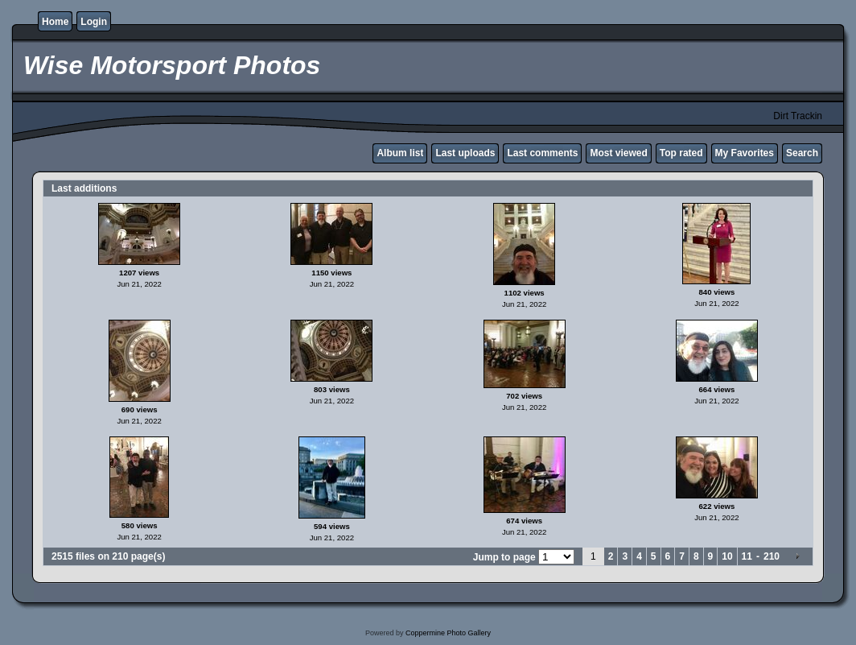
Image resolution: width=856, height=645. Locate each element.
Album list (400, 153)
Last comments (542, 153)
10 (727, 556)
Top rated (681, 153)
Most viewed (618, 153)
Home (55, 21)
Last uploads (465, 153)
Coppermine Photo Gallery (448, 633)
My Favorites (744, 153)
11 (747, 556)
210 (771, 556)
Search (802, 153)
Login (93, 21)
